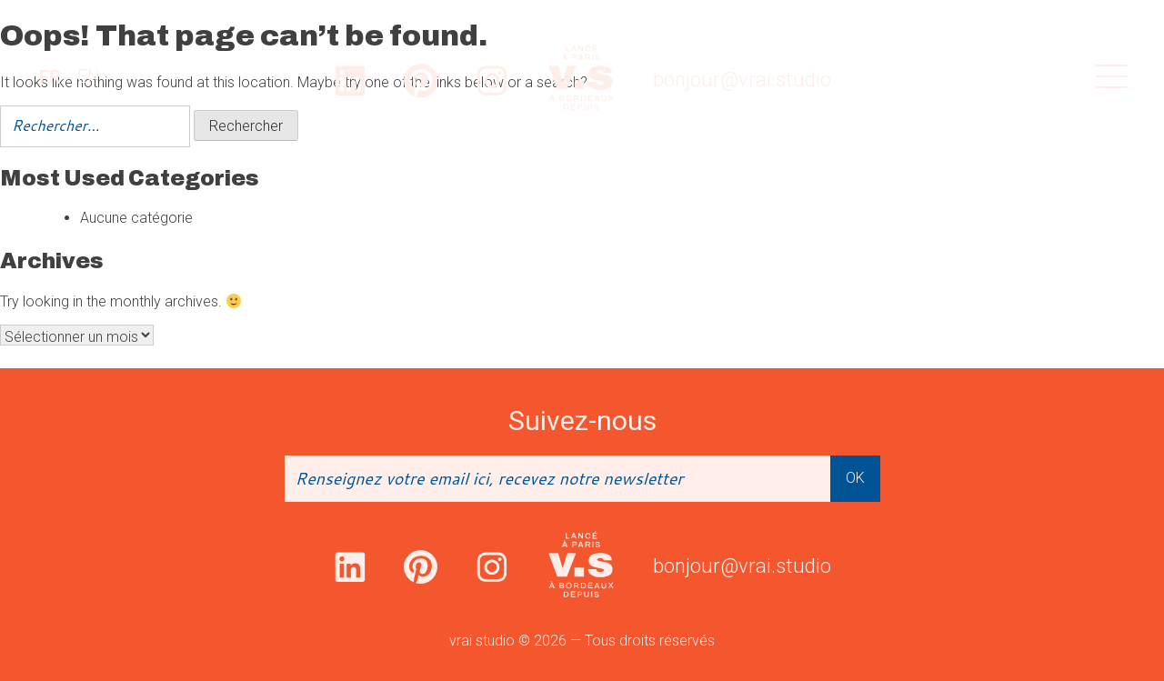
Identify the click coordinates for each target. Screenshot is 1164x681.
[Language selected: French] (69, 76)
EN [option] (88, 76)
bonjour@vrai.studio (742, 79)
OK (855, 477)
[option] (88, 76)
